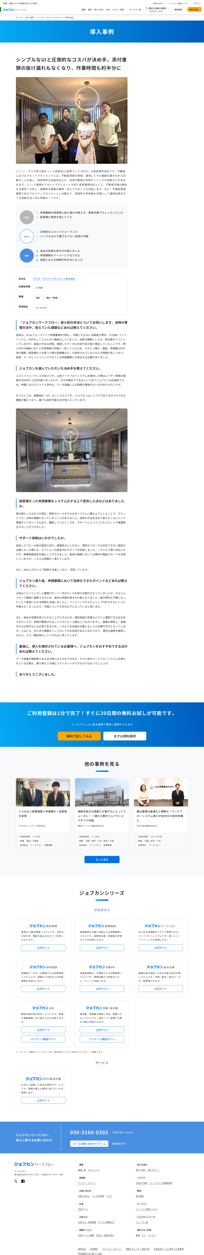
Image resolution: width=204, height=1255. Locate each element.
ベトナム (152, 1188)
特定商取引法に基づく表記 (90, 1206)
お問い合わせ (158, 3)
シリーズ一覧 (142, 1175)
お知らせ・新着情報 (87, 1175)
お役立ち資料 (142, 1135)
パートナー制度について (178, 3)
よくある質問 (98, 1148)
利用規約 (94, 1201)
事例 (90, 9)
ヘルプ (109, 1148)
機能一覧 (82, 1122)
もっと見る (102, 812)
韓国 (138, 1188)
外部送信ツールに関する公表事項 (169, 1201)
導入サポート (154, 1122)
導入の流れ (99, 9)
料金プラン (83, 1162)
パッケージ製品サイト (43, 992)
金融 (157, 85)
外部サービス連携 (86, 1188)
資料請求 (178, 9)
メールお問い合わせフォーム (89, 1096)
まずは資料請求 (125, 689)
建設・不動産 (171, 85)
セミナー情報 (118, 9)
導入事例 (30, 17)
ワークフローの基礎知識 (161, 1135)
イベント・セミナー (87, 1135)
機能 (84, 9)
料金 (108, 9)
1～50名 (158, 75)
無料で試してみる (79, 689)
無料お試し (194, 9)
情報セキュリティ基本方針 (138, 1201)
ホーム (19, 17)
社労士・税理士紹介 (105, 1188)
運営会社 (82, 1201)
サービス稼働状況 (106, 1175)
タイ (144, 1188)
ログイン (197, 3)
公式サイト (43, 900)
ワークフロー (160, 95)
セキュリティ (94, 1122)
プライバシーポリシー (112, 1201)
